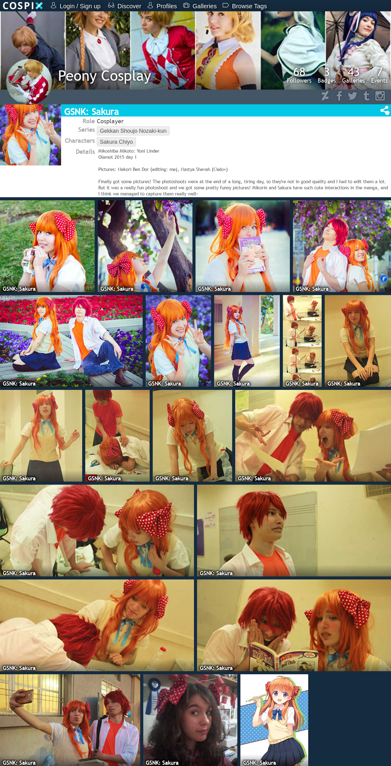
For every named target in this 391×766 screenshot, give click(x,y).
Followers (299, 75)
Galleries (353, 75)
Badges (327, 75)
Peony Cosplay (104, 75)
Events (379, 75)
